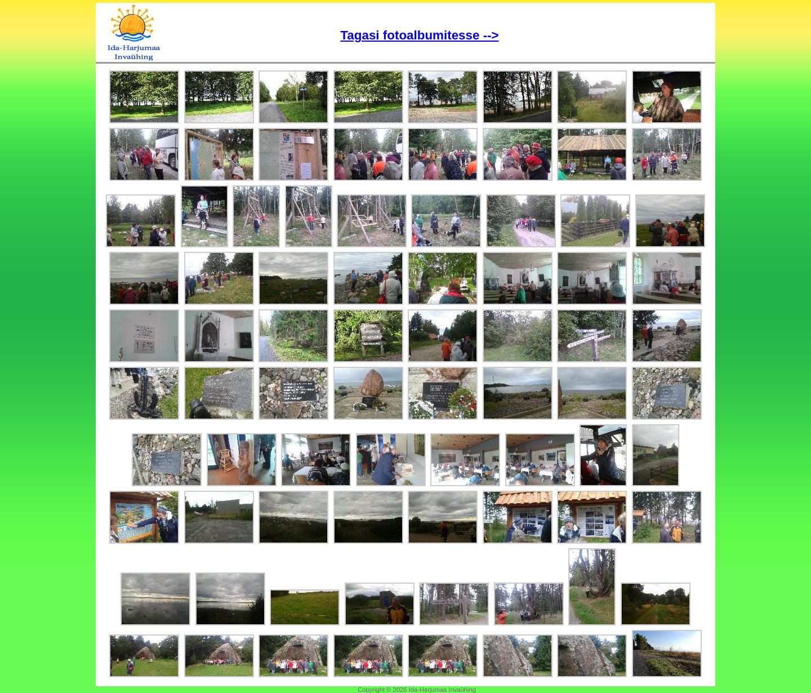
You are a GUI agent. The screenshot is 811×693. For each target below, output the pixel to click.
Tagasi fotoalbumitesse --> (419, 35)
